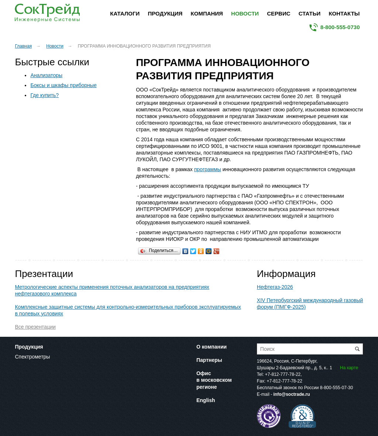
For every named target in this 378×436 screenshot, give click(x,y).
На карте (349, 367)
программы (207, 169)
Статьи (310, 13)
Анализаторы (46, 75)
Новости (245, 13)
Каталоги (125, 13)
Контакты (344, 13)
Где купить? (44, 95)
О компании (211, 347)
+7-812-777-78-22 (282, 374)
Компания (207, 13)
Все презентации (35, 327)
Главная (23, 46)
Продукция (165, 13)
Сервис (278, 13)
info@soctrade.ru (291, 394)
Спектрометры (32, 357)
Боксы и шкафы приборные (63, 85)
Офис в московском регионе (214, 380)
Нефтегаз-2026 (275, 287)
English (205, 400)
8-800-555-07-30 (336, 387)
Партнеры (209, 360)
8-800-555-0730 (340, 27)
